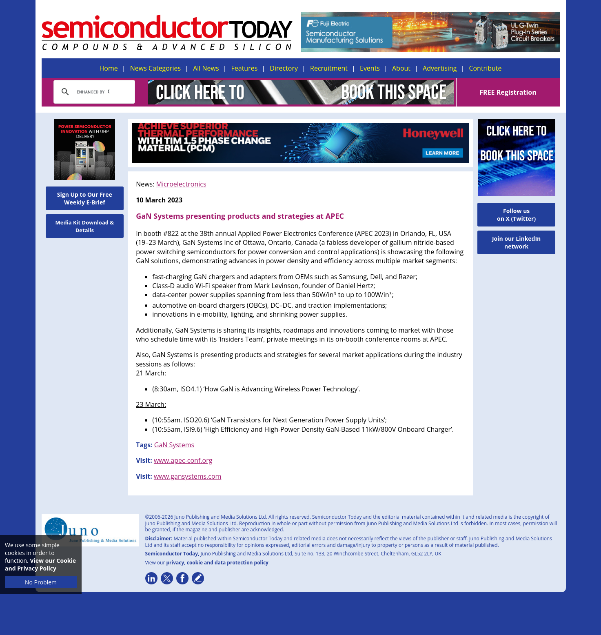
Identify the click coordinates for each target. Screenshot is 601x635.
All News (206, 68)
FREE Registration (507, 92)
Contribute (485, 68)
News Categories (155, 68)
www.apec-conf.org (183, 460)
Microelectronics (181, 184)
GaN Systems (174, 444)
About (401, 68)
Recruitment (329, 68)
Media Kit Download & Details (84, 226)
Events (370, 68)
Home (109, 68)
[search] (93, 92)
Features (244, 68)
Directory (284, 68)
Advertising (440, 68)
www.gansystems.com (187, 476)
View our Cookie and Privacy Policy (40, 564)
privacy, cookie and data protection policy (217, 562)
